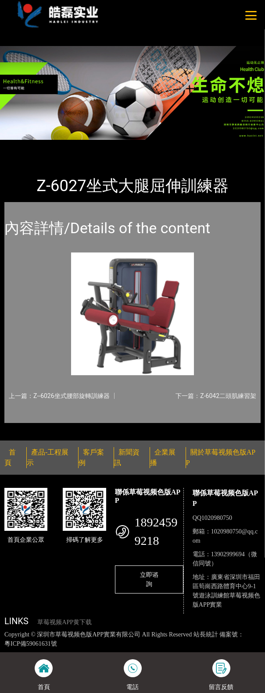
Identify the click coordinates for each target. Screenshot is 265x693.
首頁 (19, 145)
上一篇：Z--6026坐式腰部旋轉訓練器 (59, 396)
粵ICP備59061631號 (30, 643)
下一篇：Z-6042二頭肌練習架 (215, 396)
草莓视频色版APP (108, 145)
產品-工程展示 (54, 145)
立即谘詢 (149, 579)
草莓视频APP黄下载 (64, 622)
